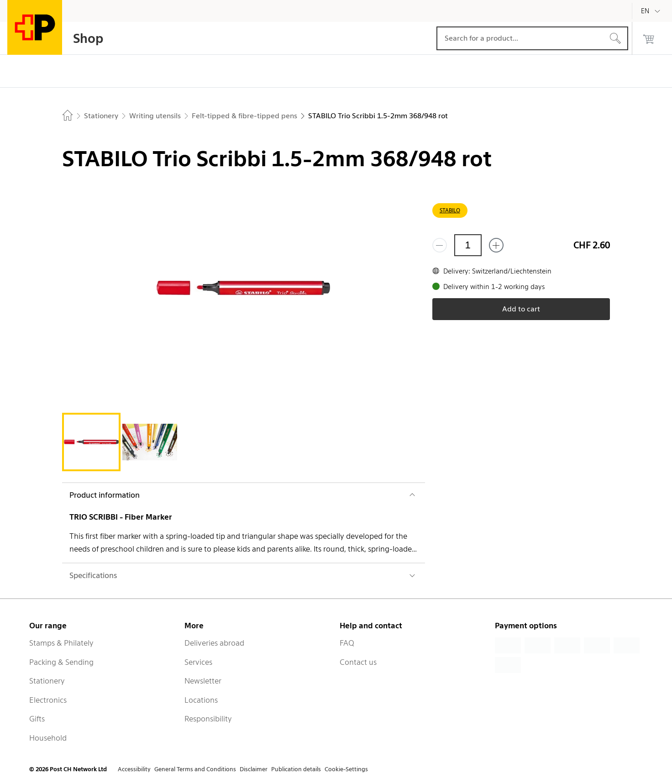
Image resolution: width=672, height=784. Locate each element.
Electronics (48, 700)
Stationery (47, 680)
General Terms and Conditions (195, 769)
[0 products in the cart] (648, 38)
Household (48, 737)
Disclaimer (254, 769)
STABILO (450, 210)
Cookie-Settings (346, 769)
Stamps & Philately (61, 642)
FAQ (347, 642)
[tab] (91, 442)
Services (198, 662)
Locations (201, 700)
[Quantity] (468, 245)
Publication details (296, 769)
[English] (652, 11)
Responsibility (208, 718)
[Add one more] (496, 245)
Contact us (358, 662)
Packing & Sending (61, 662)
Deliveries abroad (214, 642)
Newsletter (202, 680)
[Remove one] (439, 245)
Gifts (37, 718)
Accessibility (134, 769)
